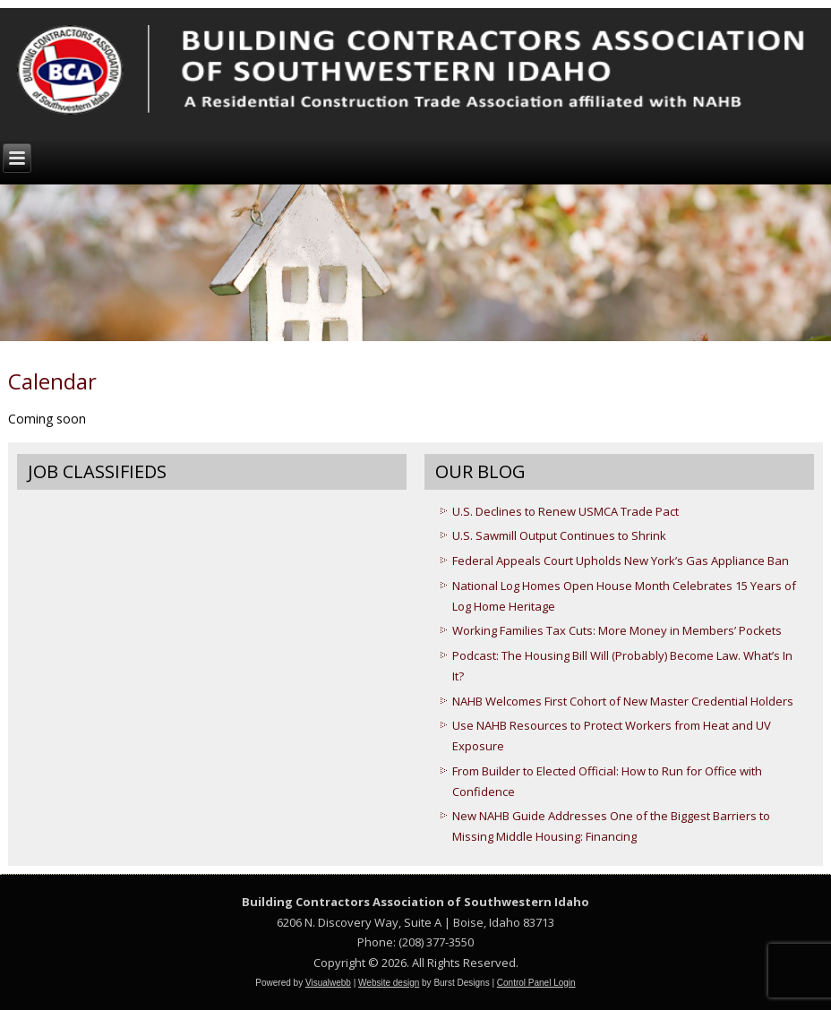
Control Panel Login (536, 983)
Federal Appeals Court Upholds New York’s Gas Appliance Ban (620, 560)
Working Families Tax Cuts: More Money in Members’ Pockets (617, 630)
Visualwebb (328, 983)
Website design (388, 983)
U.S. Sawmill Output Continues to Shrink (559, 535)
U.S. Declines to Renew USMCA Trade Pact (565, 511)
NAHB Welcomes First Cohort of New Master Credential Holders (622, 701)
